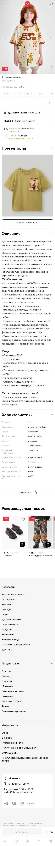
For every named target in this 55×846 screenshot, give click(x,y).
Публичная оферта (12, 742)
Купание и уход (10, 639)
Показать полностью (27, 222)
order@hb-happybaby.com (18, 792)
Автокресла (8, 599)
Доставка (7, 671)
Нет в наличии (22, 832)
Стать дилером (10, 752)
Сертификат (24, 492)
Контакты (7, 696)
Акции (5, 706)
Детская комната (12, 619)
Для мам (6, 649)
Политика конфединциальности (19, 747)
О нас (5, 732)
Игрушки (7, 629)
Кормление (8, 634)
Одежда (6, 609)
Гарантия (7, 681)
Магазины (7, 686)
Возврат (6, 676)
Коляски (6, 604)
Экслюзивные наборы (14, 594)
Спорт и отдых (10, 624)
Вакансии (7, 737)
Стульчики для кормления (16, 644)
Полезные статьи (11, 701)
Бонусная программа (13, 691)
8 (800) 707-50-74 (19, 783)
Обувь (5, 614)
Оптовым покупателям (14, 711)
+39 (49, 832)
